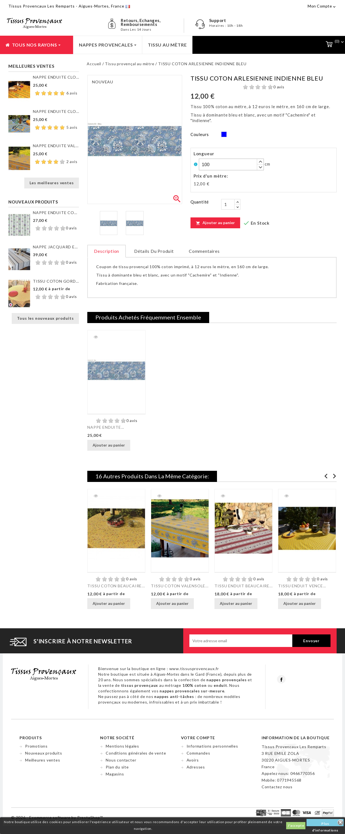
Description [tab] (106, 251)
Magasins (115, 774)
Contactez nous (277, 786)
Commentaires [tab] (204, 251)
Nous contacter (121, 760)
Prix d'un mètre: (211, 175)
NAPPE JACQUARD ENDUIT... (56, 246)
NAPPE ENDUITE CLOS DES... (56, 77)
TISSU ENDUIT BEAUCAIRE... (243, 585)
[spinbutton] (231, 164)
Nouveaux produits (43, 753)
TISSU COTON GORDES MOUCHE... (56, 281)
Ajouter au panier (215, 222)
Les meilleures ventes (52, 182)
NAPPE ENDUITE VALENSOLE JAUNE (56, 145)
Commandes (198, 753)
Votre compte (198, 737)
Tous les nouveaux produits (45, 318)
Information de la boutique (296, 737)
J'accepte (296, 825)
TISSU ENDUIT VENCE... (302, 585)
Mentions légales (122, 746)
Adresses (196, 767)
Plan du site (117, 767)
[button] (260, 161)
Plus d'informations (325, 823)
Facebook (281, 679)
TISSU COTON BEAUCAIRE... (116, 585)
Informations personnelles (212, 746)
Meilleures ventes (42, 760)
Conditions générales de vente (136, 753)
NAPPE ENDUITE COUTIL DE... (56, 212)
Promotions (36, 746)
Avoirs (193, 760)
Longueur (204, 153)
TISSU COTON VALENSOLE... (179, 585)
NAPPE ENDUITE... (105, 427)
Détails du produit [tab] (153, 251)
